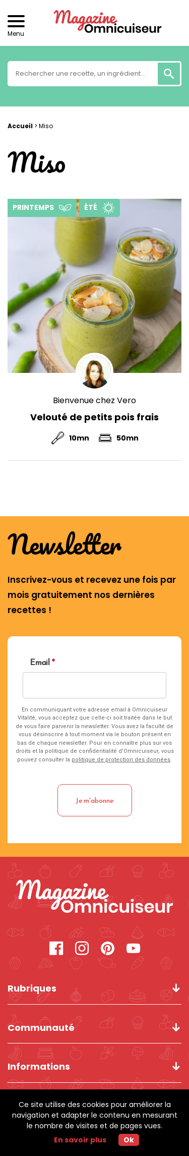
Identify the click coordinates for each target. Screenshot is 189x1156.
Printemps (33, 207)
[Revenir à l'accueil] (94, 23)
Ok (128, 1140)
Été (90, 207)
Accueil (20, 126)
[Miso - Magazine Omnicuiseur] (94, 897)
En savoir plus (80, 1140)
